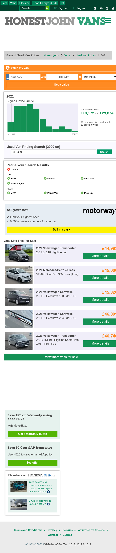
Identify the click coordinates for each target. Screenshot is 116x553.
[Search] (47, 8)
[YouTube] (101, 8)
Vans (13, 3)
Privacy (52, 530)
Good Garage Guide (45, 3)
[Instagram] (107, 8)
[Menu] (108, 20)
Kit (62, 3)
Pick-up (86, 193)
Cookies (68, 530)
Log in (79, 8)
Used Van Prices (86, 55)
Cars (4, 3)
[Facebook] (95, 8)
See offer (32, 462)
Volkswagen (15, 183)
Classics (24, 3)
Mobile (67, 534)
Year (14, 169)
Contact (53, 534)
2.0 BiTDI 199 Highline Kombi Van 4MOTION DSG (57, 340)
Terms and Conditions (28, 530)
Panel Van (51, 193)
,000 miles (64, 77)
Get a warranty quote (32, 433)
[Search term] (34, 8)
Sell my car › (61, 229)
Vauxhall (87, 178)
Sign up (61, 8)
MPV (11, 193)
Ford (11, 178)
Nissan (49, 178)
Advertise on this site (91, 530)
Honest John (51, 55)
